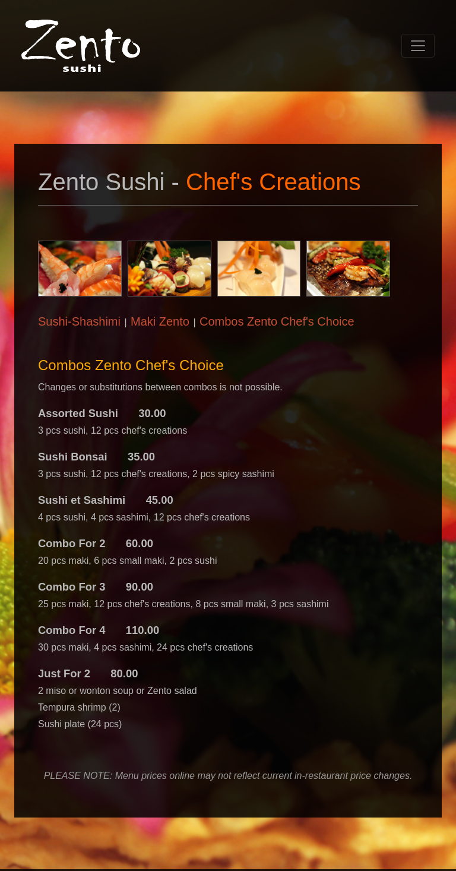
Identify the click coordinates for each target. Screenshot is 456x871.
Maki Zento (160, 321)
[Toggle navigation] (418, 46)
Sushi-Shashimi (79, 321)
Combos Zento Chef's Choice (277, 321)
